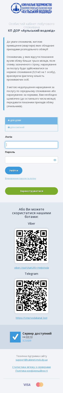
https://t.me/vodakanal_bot (31, 317)
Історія (27, 340)
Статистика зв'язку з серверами (31, 367)
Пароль (10, 152)
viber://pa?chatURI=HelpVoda (31, 267)
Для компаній (16, 127)
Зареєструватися (31, 191)
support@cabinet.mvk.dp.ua (32, 359)
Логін (8, 136)
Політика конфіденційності (31, 370)
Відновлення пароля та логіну (20, 178)
